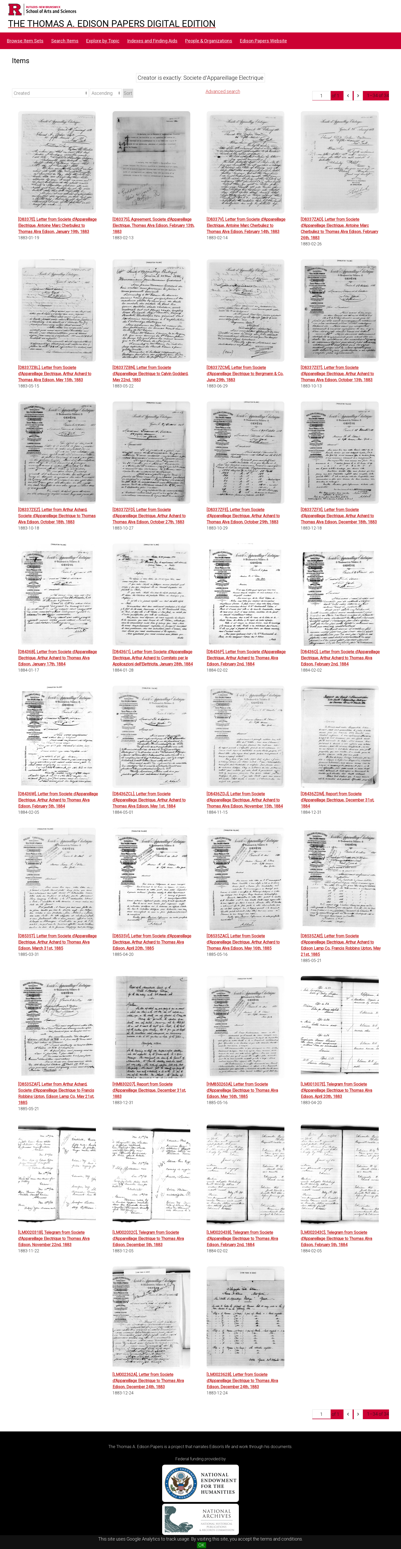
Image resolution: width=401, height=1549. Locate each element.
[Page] (321, 95)
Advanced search (223, 91)
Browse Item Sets (25, 40)
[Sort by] (50, 93)
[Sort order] (106, 93)
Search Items (65, 40)
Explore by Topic (102, 40)
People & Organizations (208, 40)
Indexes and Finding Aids (152, 40)
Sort (128, 93)
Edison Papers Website (263, 40)
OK (201, 1545)
